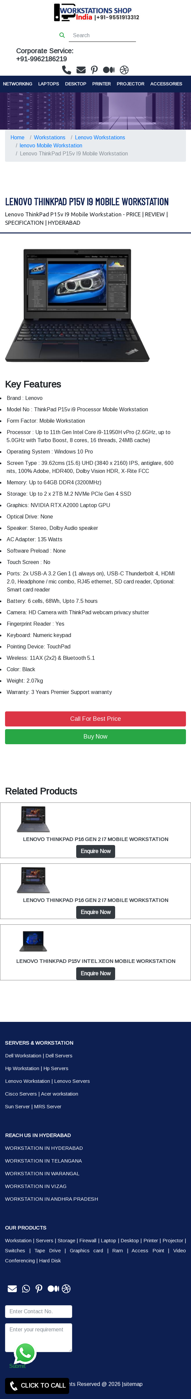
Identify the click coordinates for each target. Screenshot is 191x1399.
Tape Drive (47, 1250)
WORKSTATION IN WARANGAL (42, 1173)
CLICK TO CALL (37, 1386)
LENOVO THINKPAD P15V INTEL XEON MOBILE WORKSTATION (95, 961)
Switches (15, 1250)
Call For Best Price (95, 718)
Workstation (18, 1240)
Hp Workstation (22, 1068)
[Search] (102, 35)
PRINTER (101, 83)
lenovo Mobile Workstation (51, 145)
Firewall (87, 1240)
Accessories (166, 83)
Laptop (108, 1240)
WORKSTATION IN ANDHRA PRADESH (51, 1199)
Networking (17, 83)
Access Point (148, 1250)
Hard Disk (50, 1260)
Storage (66, 1240)
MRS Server (47, 1106)
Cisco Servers (21, 1094)
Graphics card (86, 1250)
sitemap (133, 1384)
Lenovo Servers (72, 1081)
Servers (44, 1240)
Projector (130, 83)
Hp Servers (55, 1068)
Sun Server (17, 1106)
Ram (117, 1250)
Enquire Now (96, 851)
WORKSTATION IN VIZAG (35, 1186)
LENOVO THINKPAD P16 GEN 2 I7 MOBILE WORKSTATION (95, 839)
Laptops (48, 83)
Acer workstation (59, 1094)
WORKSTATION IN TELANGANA (43, 1161)
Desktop (75, 83)
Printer (150, 1240)
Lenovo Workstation (27, 1081)
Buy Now (95, 736)
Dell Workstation (23, 1055)
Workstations (49, 137)
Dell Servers (59, 1055)
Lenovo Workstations (100, 137)
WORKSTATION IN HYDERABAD (44, 1148)
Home (17, 137)
